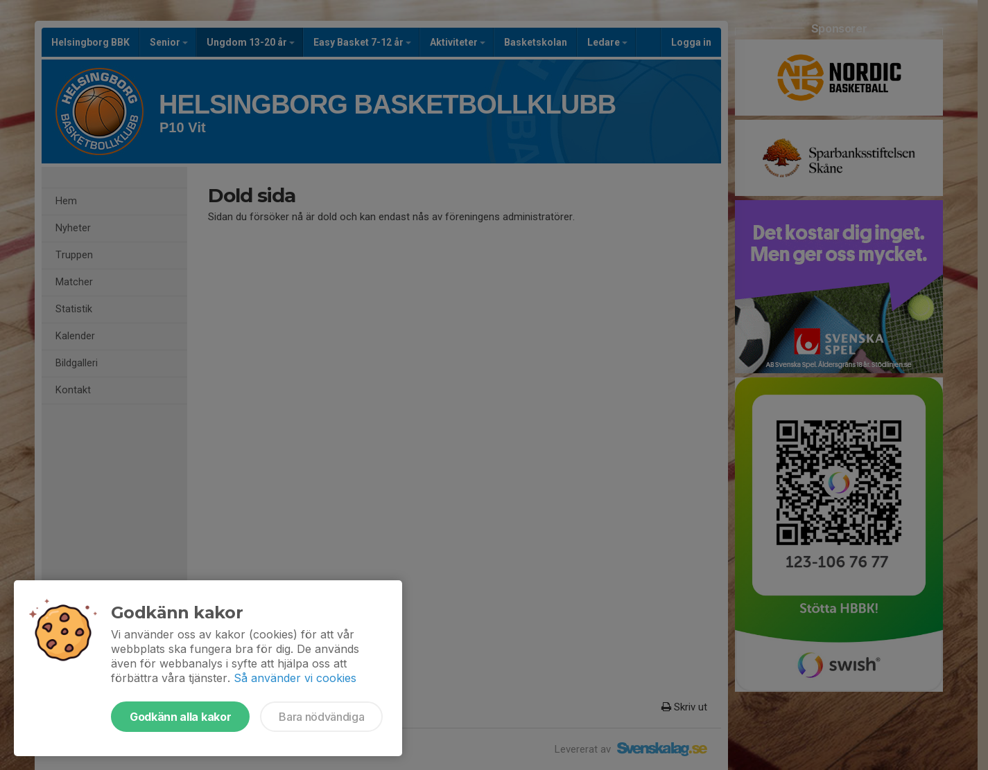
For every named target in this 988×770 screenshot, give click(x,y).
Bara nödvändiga (321, 717)
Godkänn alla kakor (180, 717)
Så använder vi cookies (295, 678)
